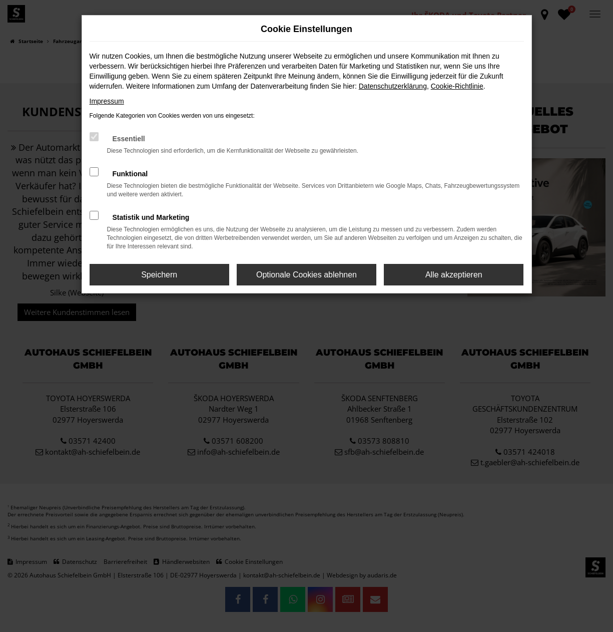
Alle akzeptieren (453, 274)
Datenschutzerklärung (393, 86)
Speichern (159, 274)
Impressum (107, 101)
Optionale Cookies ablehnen (306, 274)
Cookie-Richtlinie (457, 86)
